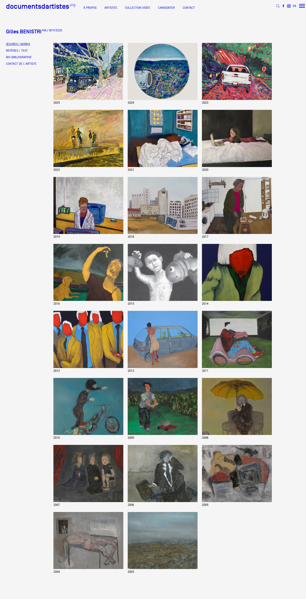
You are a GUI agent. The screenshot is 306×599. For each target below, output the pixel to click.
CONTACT (189, 8)
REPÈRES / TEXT (17, 50)
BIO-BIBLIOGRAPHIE (19, 57)
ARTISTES (110, 8)
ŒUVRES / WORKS (18, 44)
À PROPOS (90, 8)
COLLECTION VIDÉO (137, 8)
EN (294, 6)
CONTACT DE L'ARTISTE (21, 64)
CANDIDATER (166, 8)
